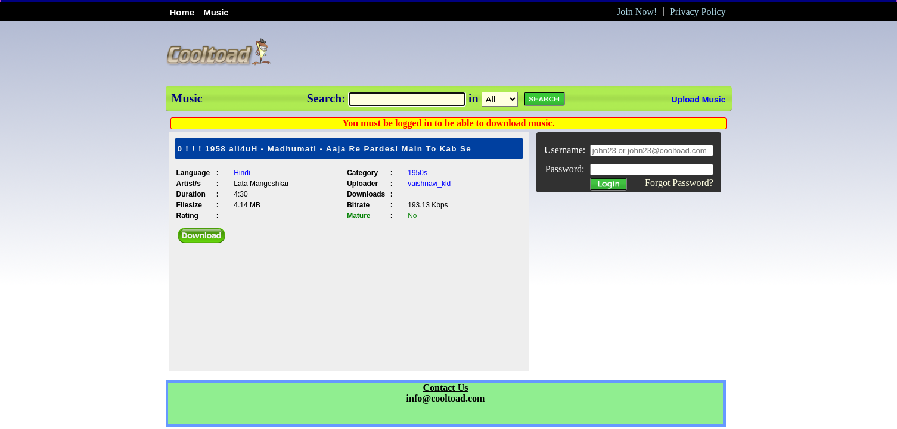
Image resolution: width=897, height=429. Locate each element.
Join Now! (637, 12)
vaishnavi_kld (429, 183)
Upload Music (698, 99)
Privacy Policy (698, 12)
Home (182, 12)
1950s (417, 173)
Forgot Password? (679, 183)
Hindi (242, 173)
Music (216, 12)
